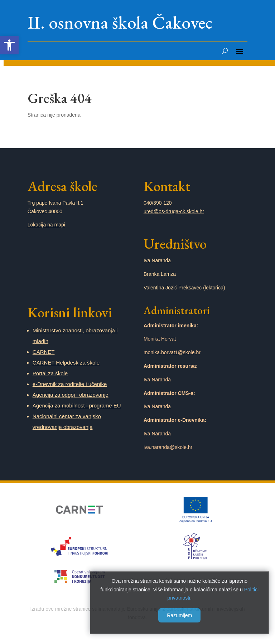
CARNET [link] (44, 352)
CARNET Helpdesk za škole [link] (66, 363)
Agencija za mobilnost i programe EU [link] (77, 405)
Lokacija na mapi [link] (46, 225)
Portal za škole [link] (50, 373)
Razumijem (178, 614)
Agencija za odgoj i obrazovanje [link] (70, 395)
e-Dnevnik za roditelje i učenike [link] (70, 384)
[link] (9, 45)
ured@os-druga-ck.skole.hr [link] (174, 211)
